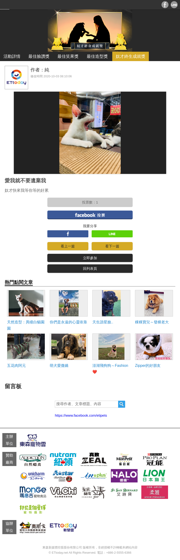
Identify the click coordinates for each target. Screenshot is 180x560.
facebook (90, 215)
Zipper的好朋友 (148, 366)
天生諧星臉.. (102, 322)
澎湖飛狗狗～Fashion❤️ (110, 369)
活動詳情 (12, 56)
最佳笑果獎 (68, 56)
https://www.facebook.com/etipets (81, 415)
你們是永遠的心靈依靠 (68, 322)
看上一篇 (68, 246)
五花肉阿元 (16, 366)
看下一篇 (112, 246)
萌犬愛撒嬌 (59, 366)
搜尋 (121, 404)
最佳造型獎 (97, 56)
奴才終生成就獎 (130, 56)
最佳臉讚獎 (38, 56)
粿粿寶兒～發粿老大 (152, 322)
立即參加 (90, 258)
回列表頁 (90, 268)
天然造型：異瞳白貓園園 (26, 325)
